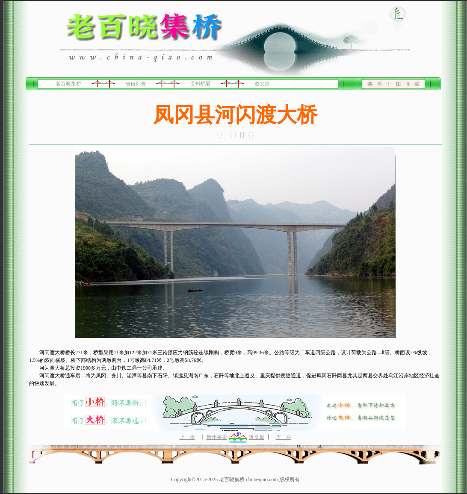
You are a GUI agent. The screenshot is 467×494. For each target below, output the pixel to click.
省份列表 (135, 84)
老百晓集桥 (68, 84)
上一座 (187, 437)
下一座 (283, 437)
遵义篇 (262, 84)
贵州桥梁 (200, 84)
